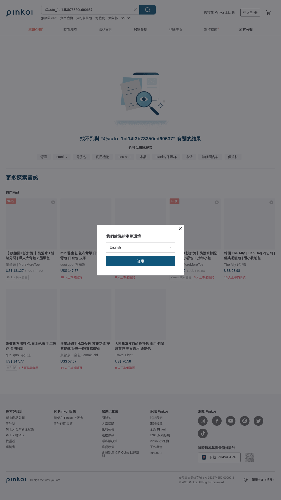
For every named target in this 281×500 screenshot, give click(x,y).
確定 (140, 261)
